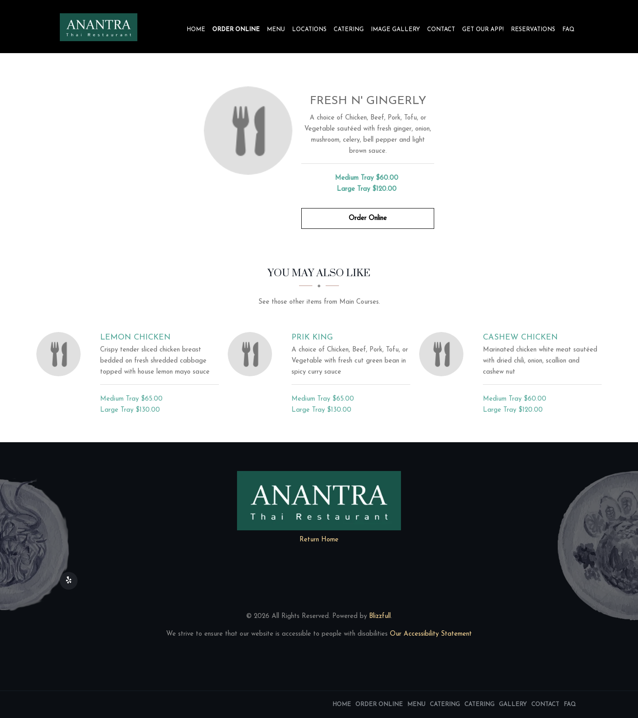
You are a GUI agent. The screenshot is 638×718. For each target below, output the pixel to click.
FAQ (568, 29)
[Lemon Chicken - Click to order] (60, 354)
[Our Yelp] (69, 581)
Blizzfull (380, 616)
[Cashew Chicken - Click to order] (443, 354)
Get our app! (483, 29)
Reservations (533, 29)
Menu (276, 29)
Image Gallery (395, 29)
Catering (349, 29)
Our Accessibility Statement (430, 634)
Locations (309, 29)
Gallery (513, 704)
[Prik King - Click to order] (252, 354)
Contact (441, 29)
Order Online (236, 29)
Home (196, 29)
